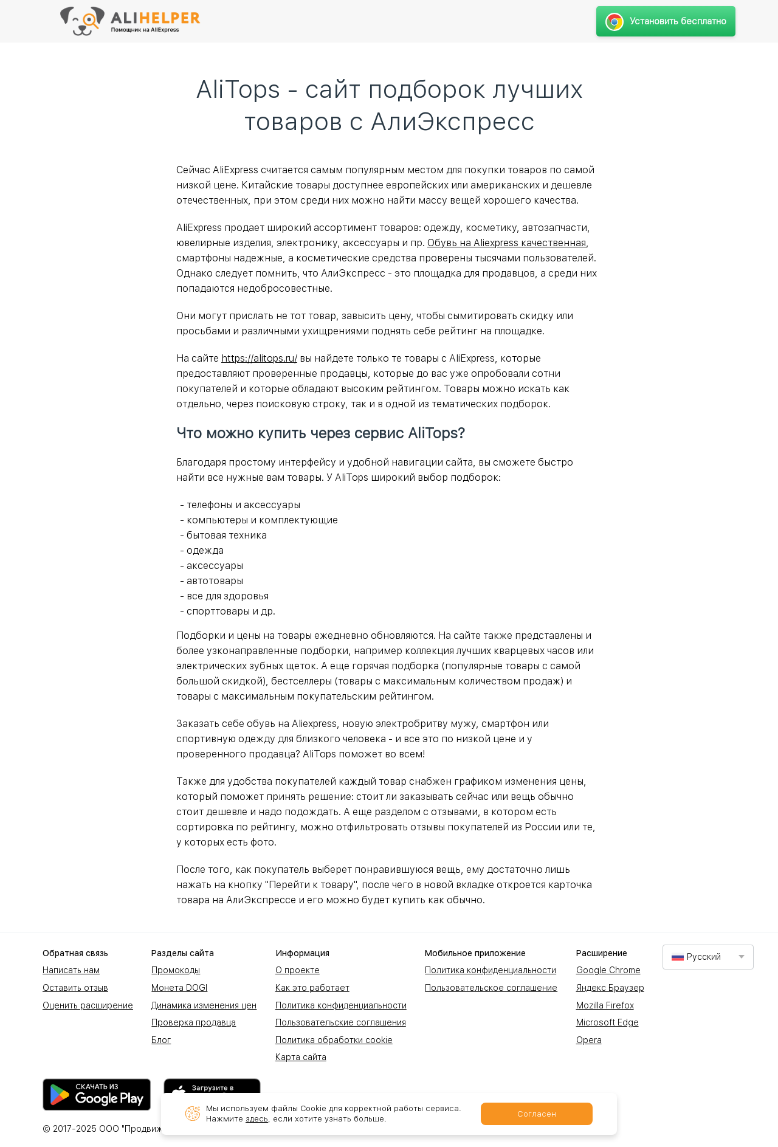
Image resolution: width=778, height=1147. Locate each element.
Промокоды (175, 970)
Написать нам (71, 970)
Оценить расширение (88, 1005)
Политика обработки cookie (334, 1040)
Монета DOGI (179, 988)
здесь (257, 1118)
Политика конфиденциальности (341, 1005)
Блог (161, 1040)
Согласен (536, 1113)
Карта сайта (300, 1057)
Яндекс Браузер (610, 988)
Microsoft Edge (607, 1022)
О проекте (297, 970)
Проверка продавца (193, 1022)
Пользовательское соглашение (491, 988)
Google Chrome (608, 970)
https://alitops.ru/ (259, 358)
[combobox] (708, 957)
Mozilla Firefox (605, 1005)
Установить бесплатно (665, 21)
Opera (589, 1040)
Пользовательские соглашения (340, 1022)
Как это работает (312, 988)
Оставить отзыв (75, 988)
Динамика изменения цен (203, 1005)
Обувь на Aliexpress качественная (506, 243)
